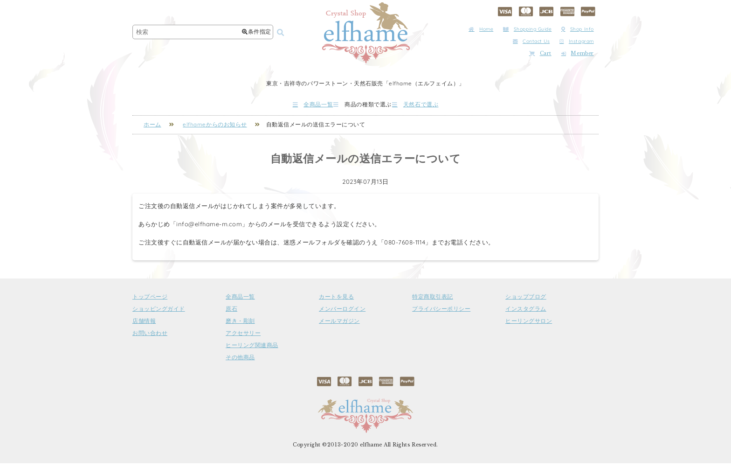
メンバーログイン (342, 312)
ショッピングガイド (158, 312)
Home (481, 29)
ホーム (152, 128)
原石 (231, 312)
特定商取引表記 (432, 300)
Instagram (576, 41)
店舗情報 (144, 324)
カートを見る (336, 300)
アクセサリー (243, 337)
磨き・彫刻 (240, 324)
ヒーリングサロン (528, 324)
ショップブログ (525, 300)
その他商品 (240, 361)
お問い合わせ (149, 337)
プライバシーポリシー (441, 312)
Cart (540, 53)
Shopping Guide (527, 29)
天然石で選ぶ (442, 106)
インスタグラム (525, 312)
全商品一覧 (285, 106)
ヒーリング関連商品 (252, 349)
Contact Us (531, 41)
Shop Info (577, 29)
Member (577, 53)
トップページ (149, 300)
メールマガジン (339, 324)
